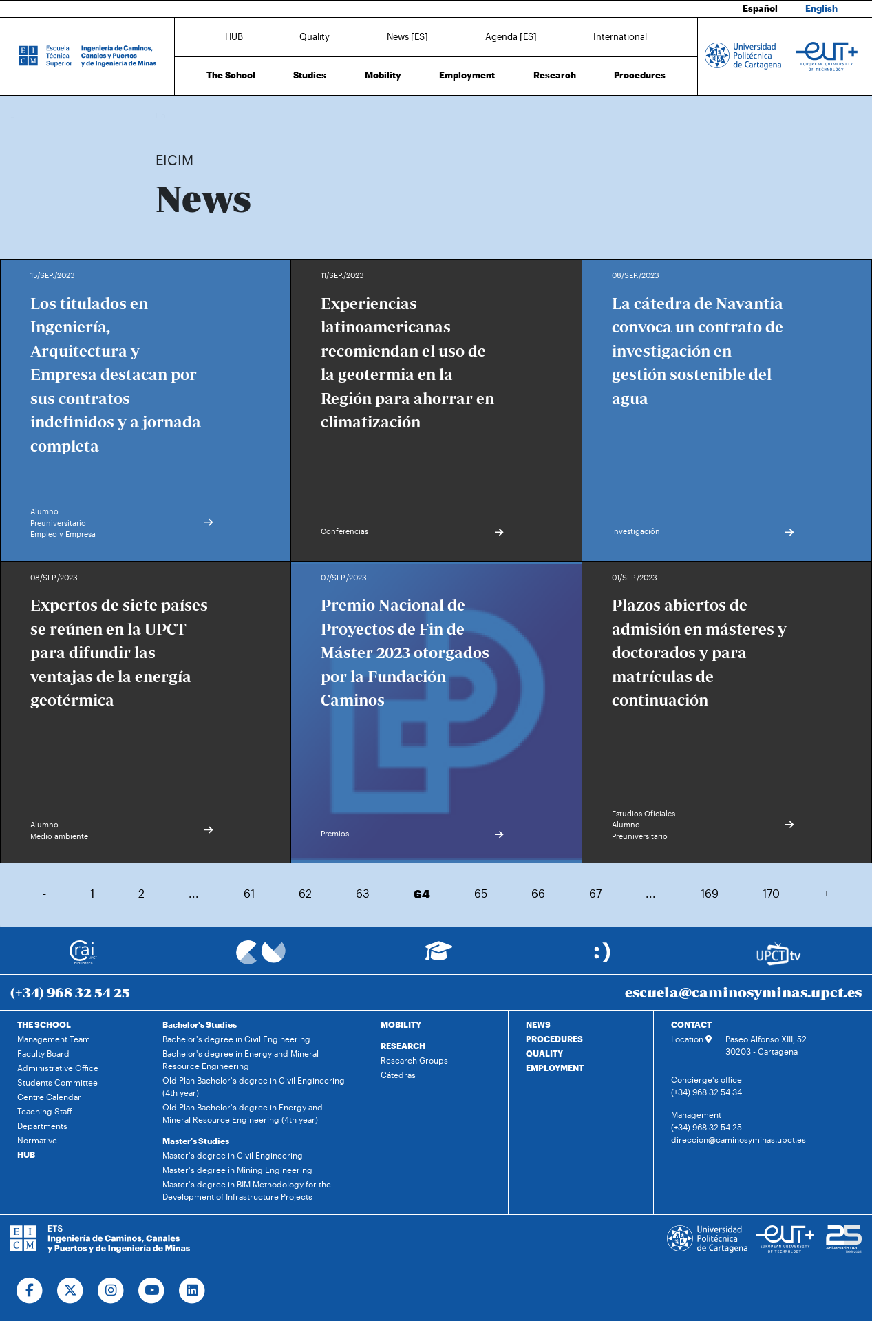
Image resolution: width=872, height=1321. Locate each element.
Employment (467, 75)
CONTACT (691, 1024)
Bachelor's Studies (199, 1024)
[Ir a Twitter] (70, 1290)
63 (363, 893)
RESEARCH (403, 1045)
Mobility (383, 75)
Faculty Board (43, 1053)
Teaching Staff (44, 1111)
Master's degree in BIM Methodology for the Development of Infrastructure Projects (246, 1190)
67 (595, 893)
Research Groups (414, 1060)
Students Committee (57, 1082)
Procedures (640, 75)
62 (305, 893)
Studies (309, 75)
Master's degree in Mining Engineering (237, 1169)
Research (554, 75)
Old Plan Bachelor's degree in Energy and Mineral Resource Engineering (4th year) (242, 1113)
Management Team (53, 1039)
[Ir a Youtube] (151, 1290)
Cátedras (398, 1074)
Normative (37, 1140)
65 (480, 893)
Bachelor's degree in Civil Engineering (236, 1039)
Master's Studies (195, 1140)
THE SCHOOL (44, 1024)
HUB (234, 36)
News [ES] (407, 36)
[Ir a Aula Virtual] (438, 957)
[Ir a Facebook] (30, 1290)
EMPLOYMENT (555, 1067)
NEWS (538, 1024)
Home (167, 115)
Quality (314, 36)
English (821, 8)
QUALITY (544, 1053)
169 (710, 893)
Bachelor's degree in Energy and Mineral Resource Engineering (240, 1059)
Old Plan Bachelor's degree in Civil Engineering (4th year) (253, 1086)
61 (249, 893)
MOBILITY (401, 1024)
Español (760, 8)
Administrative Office (57, 1067)
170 (771, 893)
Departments (42, 1125)
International (620, 36)
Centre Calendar (49, 1096)
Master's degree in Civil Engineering (232, 1155)
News (193, 115)
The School (230, 75)
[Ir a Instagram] (111, 1290)
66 (538, 893)
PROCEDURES (554, 1039)
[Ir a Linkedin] (192, 1290)
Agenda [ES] (511, 36)
